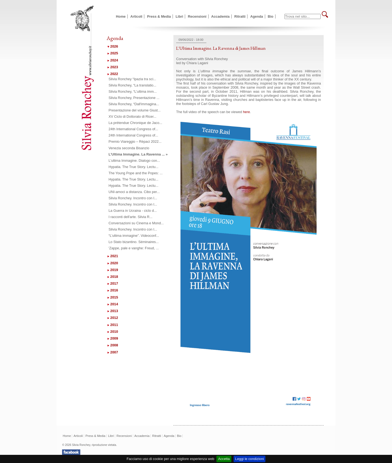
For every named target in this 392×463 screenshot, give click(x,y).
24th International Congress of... (133, 129)
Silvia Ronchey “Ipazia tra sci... (132, 79)
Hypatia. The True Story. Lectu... (133, 167)
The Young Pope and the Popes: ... (136, 173)
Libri (179, 16)
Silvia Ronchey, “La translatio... (132, 85)
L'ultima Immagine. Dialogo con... (134, 161)
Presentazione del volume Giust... (135, 110)
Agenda (256, 16)
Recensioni (197, 16)
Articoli (136, 16)
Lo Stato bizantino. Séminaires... (134, 242)
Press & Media (159, 16)
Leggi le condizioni (249, 459)
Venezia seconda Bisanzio (129, 148)
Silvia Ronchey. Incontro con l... (133, 198)
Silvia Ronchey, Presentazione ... (134, 98)
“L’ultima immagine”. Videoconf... (134, 236)
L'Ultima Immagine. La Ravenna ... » (138, 154)
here (246, 112)
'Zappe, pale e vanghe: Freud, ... (134, 248)
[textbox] (302, 16)
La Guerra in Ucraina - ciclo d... (133, 211)
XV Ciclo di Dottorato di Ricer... (133, 116)
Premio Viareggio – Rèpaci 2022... (135, 141)
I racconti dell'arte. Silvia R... (130, 217)
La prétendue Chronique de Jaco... (135, 123)
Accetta (224, 459)
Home (121, 16)
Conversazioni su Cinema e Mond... (136, 223)
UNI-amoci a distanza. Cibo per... (134, 192)
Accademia (220, 16)
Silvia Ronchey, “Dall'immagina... (134, 104)
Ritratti (240, 16)
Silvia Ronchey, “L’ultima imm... (133, 91)
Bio (271, 16)
